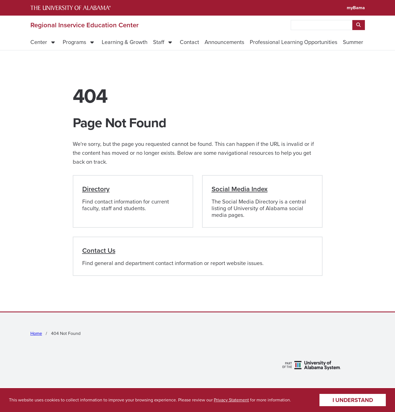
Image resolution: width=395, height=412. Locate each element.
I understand (353, 400)
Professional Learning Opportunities (293, 42)
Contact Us (98, 251)
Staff (158, 42)
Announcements (224, 42)
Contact (189, 42)
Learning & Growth (124, 42)
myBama (356, 7)
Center (38, 42)
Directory (96, 189)
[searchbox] (321, 25)
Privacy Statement (231, 400)
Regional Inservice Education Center (84, 25)
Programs (74, 42)
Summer (353, 42)
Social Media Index (240, 189)
